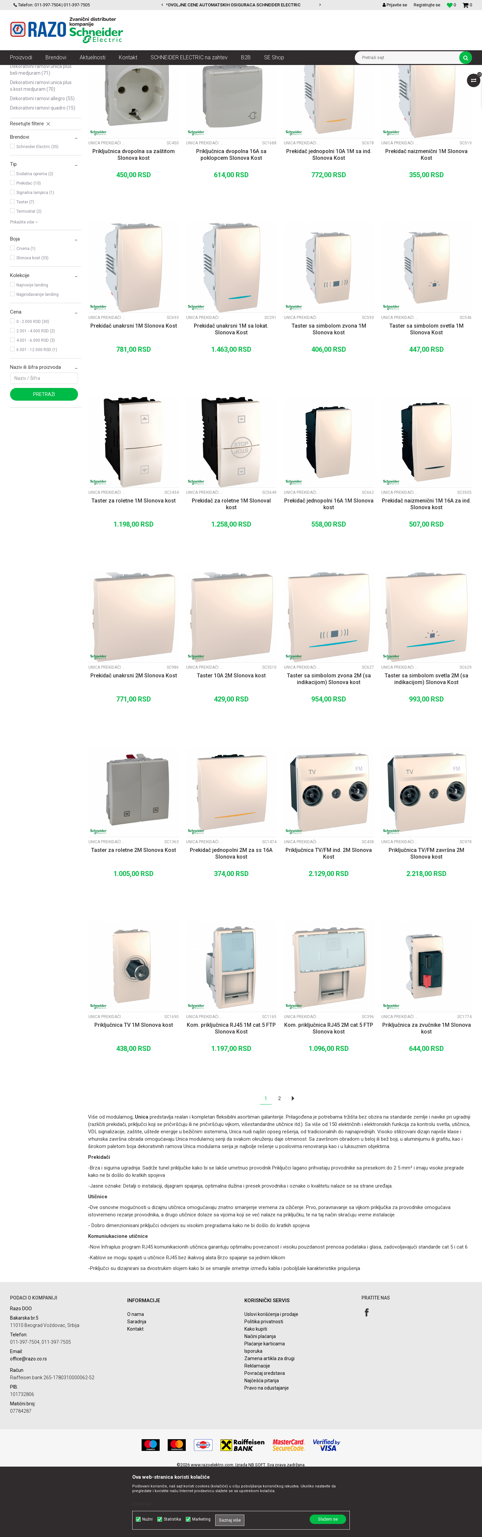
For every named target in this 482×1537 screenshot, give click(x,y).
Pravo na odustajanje (266, 1453)
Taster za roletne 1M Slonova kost (133, 565)
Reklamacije (257, 1430)
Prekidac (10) (28, 248)
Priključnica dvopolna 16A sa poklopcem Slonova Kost (231, 219)
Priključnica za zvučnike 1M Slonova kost (426, 1093)
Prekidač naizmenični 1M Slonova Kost (426, 219)
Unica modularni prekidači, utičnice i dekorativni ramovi (187, 70)
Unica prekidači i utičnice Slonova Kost (35, 119)
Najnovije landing (32, 350)
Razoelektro (21, 70)
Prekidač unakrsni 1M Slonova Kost (133, 391)
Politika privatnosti (263, 1386)
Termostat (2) (29, 276)
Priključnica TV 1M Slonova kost (133, 1090)
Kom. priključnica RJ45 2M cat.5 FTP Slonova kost (328, 1093)
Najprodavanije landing (37, 359)
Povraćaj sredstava (264, 1438)
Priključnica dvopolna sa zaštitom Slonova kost (133, 219)
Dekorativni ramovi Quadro (42, 173)
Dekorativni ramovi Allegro (42, 163)
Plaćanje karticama (264, 1408)
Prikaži (402, 82)
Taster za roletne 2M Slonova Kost (133, 915)
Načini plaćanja (260, 1401)
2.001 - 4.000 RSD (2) (35, 396)
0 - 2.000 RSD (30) (32, 386)
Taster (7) (25, 267)
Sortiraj (295, 82)
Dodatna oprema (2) (34, 239)
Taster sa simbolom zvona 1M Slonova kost (329, 394)
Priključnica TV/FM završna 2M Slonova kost (426, 918)
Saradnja (136, 1386)
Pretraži (44, 459)
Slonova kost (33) (32, 323)
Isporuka (253, 1416)
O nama (135, 1379)
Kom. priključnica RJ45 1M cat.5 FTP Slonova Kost (231, 1093)
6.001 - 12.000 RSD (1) (36, 414)
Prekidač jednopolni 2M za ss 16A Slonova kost (231, 918)
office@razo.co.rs (28, 1423)
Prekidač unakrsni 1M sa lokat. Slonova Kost (231, 394)
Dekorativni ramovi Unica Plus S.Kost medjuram (41, 151)
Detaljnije (142, 1504)
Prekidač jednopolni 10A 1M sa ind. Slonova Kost (329, 219)
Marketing (201, 1519)
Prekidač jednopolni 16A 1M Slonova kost (329, 569)
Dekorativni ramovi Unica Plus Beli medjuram (41, 135)
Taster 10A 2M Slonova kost (231, 740)
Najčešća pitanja (261, 1445)
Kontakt (135, 1394)
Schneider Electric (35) (37, 211)
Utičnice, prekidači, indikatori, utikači (96, 70)
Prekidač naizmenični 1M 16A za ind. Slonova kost (426, 569)
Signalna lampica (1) (35, 257)
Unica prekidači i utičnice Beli (40, 102)
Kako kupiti (255, 1394)
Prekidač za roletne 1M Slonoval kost (231, 569)
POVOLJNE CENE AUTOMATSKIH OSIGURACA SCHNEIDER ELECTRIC (241, 4)
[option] (241, 5)
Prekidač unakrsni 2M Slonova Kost (133, 740)
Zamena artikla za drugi (269, 1423)
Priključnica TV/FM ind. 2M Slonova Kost (329, 918)
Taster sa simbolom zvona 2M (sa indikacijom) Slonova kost (329, 743)
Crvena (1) (25, 313)
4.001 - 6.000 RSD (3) (35, 405)
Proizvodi (47, 70)
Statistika (172, 1519)
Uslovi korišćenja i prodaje (271, 1379)
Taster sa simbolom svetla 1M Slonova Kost (426, 394)
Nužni (147, 1519)
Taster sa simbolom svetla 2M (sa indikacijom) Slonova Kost (426, 743)
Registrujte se (427, 4)
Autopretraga (267, 82)
